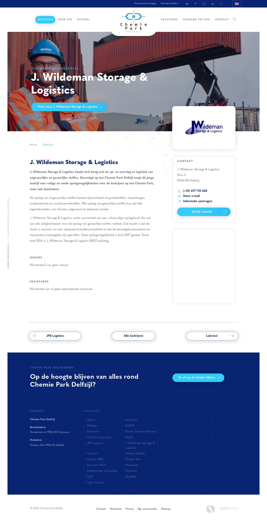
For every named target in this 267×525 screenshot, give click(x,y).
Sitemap (166, 509)
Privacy (130, 509)
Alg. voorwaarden (147, 509)
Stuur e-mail (189, 196)
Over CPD (65, 20)
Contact (222, 20)
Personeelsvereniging (145, 3)
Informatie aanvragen (195, 201)
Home (31, 19)
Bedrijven (45, 20)
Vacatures (169, 20)
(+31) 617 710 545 (192, 191)
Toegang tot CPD (196, 20)
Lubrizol (220, 336)
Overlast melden (169, 3)
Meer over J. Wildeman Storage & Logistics (70, 106)
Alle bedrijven (133, 336)
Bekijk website (209, 211)
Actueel (83, 20)
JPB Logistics (48, 336)
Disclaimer (116, 509)
